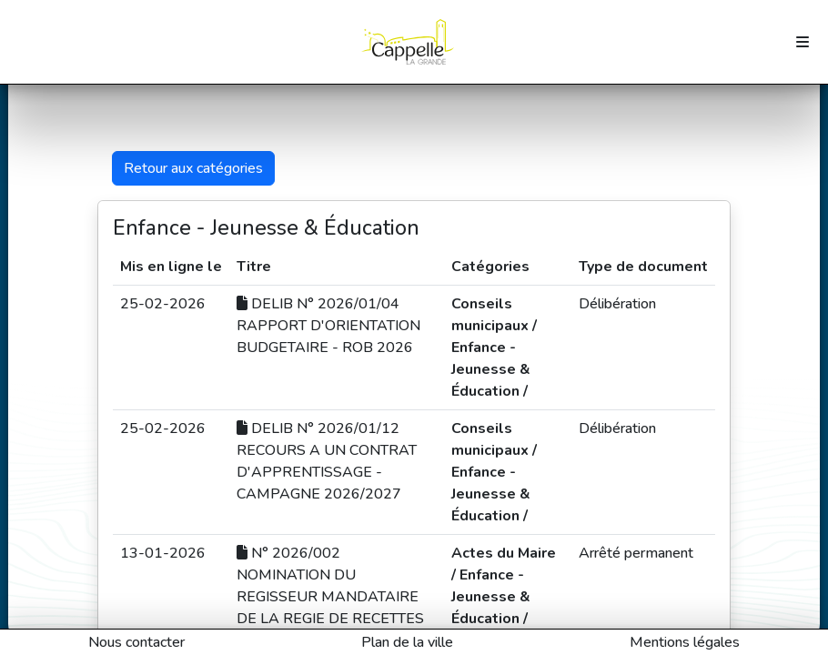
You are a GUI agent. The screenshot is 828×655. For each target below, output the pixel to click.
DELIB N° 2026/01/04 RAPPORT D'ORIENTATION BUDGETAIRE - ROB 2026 (328, 326)
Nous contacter (136, 642)
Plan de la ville (407, 642)
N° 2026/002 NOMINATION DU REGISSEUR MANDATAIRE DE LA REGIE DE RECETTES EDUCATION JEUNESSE (330, 596)
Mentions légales (685, 642)
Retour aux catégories (193, 168)
